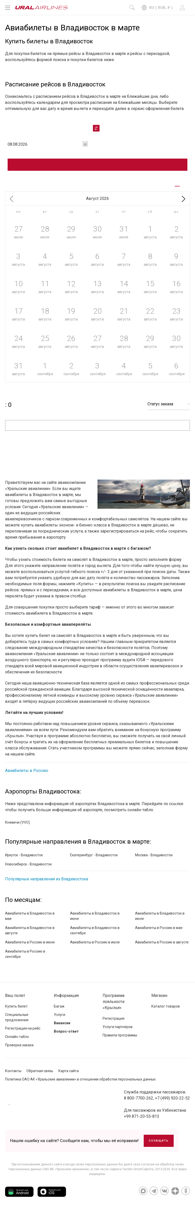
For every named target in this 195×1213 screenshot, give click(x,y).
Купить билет (16, 1006)
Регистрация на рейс (22, 1028)
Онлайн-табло (17, 1037)
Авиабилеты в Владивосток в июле (160, 916)
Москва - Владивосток (154, 855)
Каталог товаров (165, 1006)
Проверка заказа (19, 1045)
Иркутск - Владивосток (24, 855)
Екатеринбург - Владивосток (94, 855)
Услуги (59, 1015)
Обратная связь (39, 1071)
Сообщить (159, 1140)
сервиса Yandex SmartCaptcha (131, 1169)
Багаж (59, 1006)
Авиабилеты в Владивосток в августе (30, 930)
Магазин (159, 995)
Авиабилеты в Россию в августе (162, 942)
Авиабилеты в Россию (26, 770)
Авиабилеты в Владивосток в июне (95, 916)
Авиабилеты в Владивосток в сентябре (95, 930)
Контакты (13, 1071)
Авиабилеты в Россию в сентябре (25, 954)
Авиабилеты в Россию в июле (95, 942)
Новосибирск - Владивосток (28, 864)
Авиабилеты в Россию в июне (30, 942)
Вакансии (62, 1023)
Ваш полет (15, 995)
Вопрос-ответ (66, 1031)
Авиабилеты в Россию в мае (159, 928)
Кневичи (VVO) (17, 822)
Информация (66, 995)
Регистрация (113, 1018)
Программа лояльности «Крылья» (113, 1001)
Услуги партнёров (118, 1027)
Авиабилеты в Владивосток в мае (30, 916)
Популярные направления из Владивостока (46, 879)
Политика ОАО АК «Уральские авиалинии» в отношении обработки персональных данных (80, 1079)
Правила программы (120, 1035)
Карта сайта (68, 1071)
